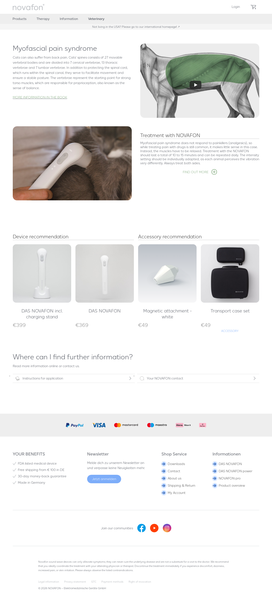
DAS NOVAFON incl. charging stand (42, 314)
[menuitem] (236, 7)
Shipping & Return (178, 485)
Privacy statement (75, 581)
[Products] (19, 19)
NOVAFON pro (227, 478)
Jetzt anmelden (104, 479)
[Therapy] (43, 19)
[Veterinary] (96, 19)
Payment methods (112, 581)
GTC (93, 581)
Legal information (48, 581)
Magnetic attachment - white (167, 314)
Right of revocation (140, 581)
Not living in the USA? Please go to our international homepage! (135, 27)
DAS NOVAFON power (232, 471)
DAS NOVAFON (105, 311)
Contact (171, 471)
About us (171, 478)
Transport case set (230, 311)
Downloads (173, 464)
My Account (174, 493)
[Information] (69, 19)
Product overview (229, 485)
